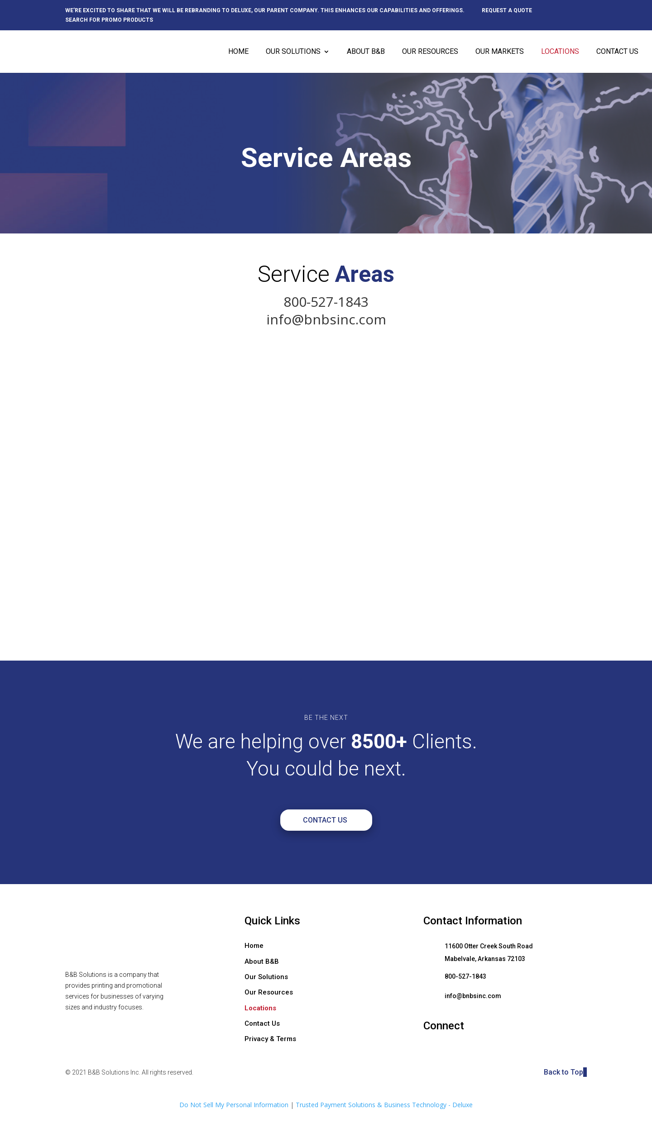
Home (238, 52)
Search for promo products (109, 20)
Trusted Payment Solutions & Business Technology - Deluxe (384, 1104)
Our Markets (499, 52)
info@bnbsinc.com (326, 319)
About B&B (366, 52)
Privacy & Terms (270, 1039)
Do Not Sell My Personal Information (233, 1104)
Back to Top (565, 1072)
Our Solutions (293, 52)
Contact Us (617, 52)
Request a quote (507, 11)
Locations (560, 52)
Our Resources (430, 52)
